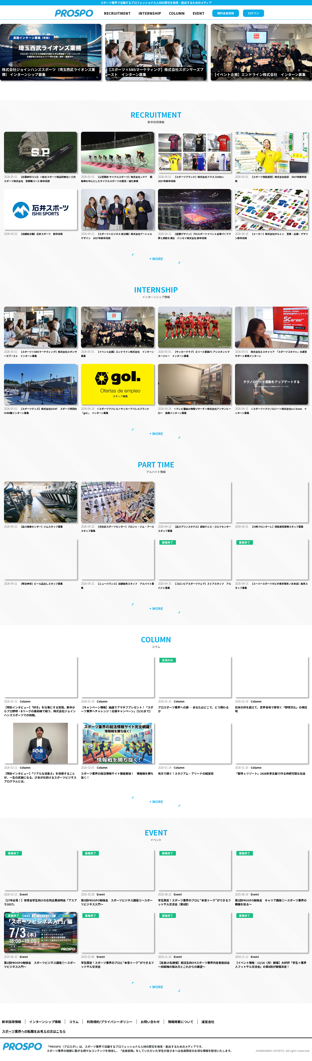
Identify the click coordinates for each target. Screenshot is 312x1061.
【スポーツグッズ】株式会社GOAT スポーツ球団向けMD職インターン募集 (39, 415)
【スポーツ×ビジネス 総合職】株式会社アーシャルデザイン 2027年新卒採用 (117, 240)
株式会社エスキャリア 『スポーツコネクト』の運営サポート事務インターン (271, 358)
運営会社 (208, 1025)
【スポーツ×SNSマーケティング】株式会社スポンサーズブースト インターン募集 (39, 358)
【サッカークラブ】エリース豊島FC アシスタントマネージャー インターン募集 (194, 358)
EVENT (198, 13)
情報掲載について (180, 1025)
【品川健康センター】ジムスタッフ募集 (45, 531)
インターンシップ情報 (45, 1025)
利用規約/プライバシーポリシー (110, 1025)
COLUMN (177, 13)
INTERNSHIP (149, 13)
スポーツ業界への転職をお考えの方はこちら (34, 1035)
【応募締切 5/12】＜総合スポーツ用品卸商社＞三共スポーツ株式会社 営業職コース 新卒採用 (40, 179)
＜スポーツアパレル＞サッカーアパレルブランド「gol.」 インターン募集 (116, 415)
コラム (74, 1025)
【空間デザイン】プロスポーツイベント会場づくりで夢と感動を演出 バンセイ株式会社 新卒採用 (193, 240)
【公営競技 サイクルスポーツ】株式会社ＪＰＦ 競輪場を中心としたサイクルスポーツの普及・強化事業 (117, 181)
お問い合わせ (150, 1025)
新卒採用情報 (11, 1025)
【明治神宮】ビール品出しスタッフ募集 (45, 588)
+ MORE (156, 262)
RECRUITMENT (117, 13)
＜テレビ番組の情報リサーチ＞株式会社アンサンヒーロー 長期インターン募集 (193, 415)
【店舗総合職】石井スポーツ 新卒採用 (45, 238)
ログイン (253, 13)
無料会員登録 (225, 13)
